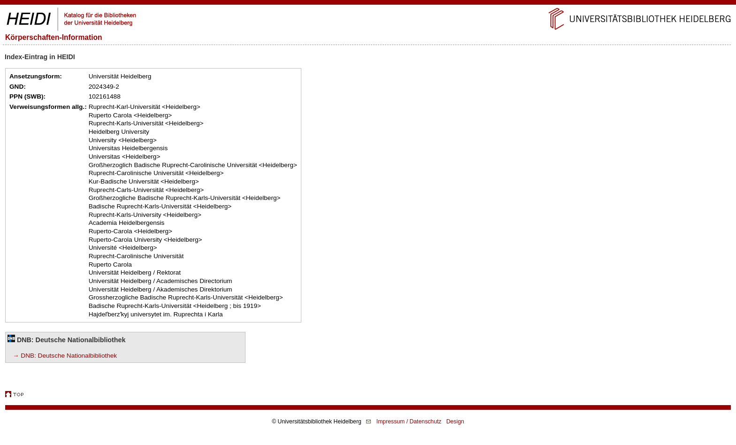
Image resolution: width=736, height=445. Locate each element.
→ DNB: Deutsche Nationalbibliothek (65, 355)
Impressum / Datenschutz (409, 421)
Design (455, 421)
